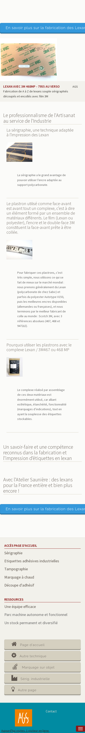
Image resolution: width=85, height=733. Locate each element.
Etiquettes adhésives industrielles (31, 560)
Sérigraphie (13, 552)
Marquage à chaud (19, 577)
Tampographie (16, 568)
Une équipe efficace (20, 606)
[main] (42, 383)
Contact (51, 711)
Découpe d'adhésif (19, 585)
